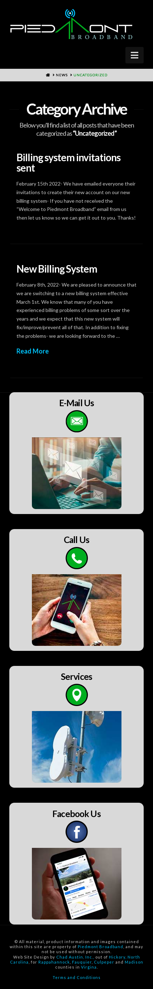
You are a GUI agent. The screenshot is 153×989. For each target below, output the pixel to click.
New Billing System (56, 269)
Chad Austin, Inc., (75, 957)
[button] (134, 55)
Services (76, 676)
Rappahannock (54, 962)
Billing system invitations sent (68, 162)
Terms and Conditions (77, 977)
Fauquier (82, 962)
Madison (134, 962)
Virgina (89, 967)
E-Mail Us (76, 403)
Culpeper (104, 962)
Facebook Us (76, 813)
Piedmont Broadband (100, 946)
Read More (32, 351)
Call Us (76, 539)
